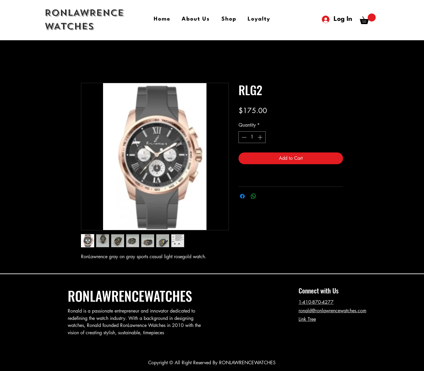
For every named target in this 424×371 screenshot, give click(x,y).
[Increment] (260, 137)
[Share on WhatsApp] (253, 196)
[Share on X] (264, 196)
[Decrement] (243, 137)
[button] (368, 19)
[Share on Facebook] (242, 196)
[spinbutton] (252, 137)
